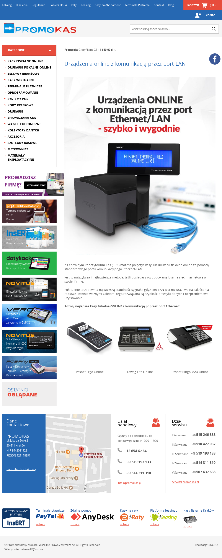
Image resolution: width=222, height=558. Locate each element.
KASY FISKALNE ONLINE (25, 61)
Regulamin (38, 5)
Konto (210, 15)
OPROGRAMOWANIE (23, 92)
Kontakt (159, 5)
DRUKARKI (15, 111)
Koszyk (201, 5)
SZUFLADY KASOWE (22, 143)
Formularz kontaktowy (21, 469)
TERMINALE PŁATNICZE (25, 86)
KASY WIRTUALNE (21, 80)
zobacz (40, 524)
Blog (171, 5)
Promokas (40, 28)
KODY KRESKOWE (20, 105)
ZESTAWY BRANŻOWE (23, 74)
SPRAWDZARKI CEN (22, 118)
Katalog (7, 5)
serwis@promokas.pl (185, 482)
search (214, 29)
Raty (74, 5)
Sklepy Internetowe (16, 549)
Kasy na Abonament (108, 5)
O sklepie (22, 5)
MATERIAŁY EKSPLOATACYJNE (21, 157)
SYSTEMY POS (18, 99)
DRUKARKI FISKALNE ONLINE (29, 67)
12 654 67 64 (136, 450)
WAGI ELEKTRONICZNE (24, 124)
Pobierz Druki (58, 5)
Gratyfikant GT (87, 50)
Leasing (86, 5)
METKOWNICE (18, 149)
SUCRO (213, 545)
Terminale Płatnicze (137, 5)
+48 (138, 462)
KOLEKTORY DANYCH (23, 130)
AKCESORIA (16, 136)
